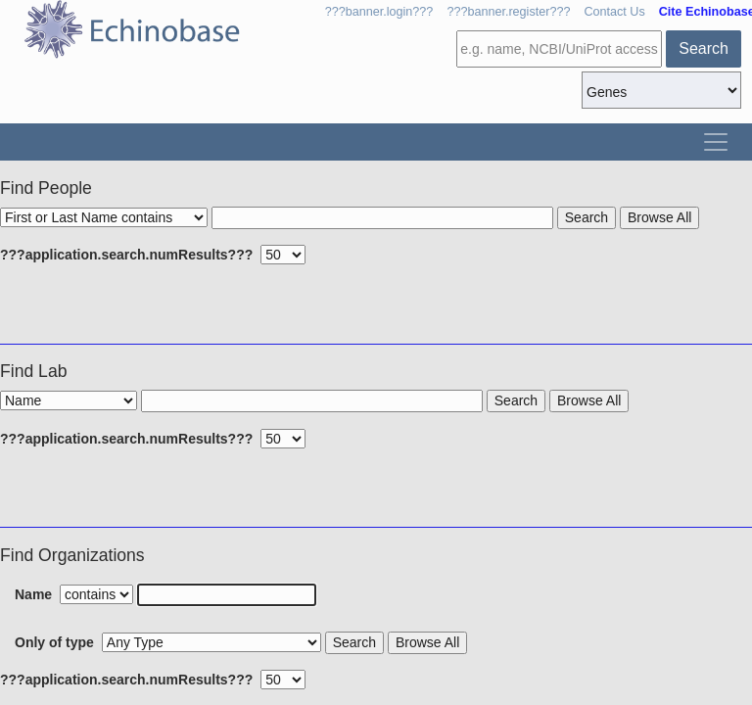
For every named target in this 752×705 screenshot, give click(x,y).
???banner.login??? (379, 12)
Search (703, 48)
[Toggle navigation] (715, 142)
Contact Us (614, 12)
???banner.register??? (508, 12)
